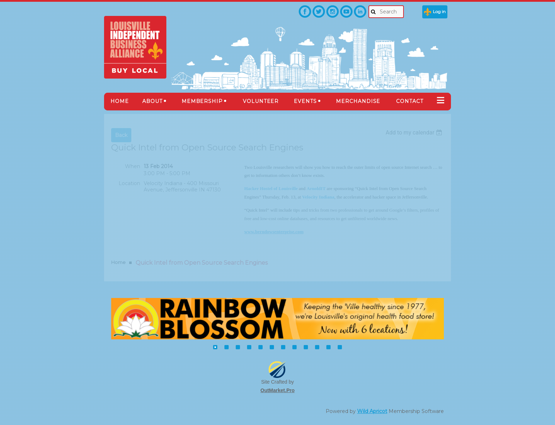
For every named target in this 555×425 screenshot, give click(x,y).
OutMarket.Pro (277, 390)
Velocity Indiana (318, 197)
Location (129, 183)
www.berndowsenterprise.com (274, 231)
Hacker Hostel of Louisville (271, 188)
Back (121, 135)
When (132, 166)
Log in (439, 11)
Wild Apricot (372, 411)
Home (118, 262)
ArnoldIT (316, 188)
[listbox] (414, 132)
